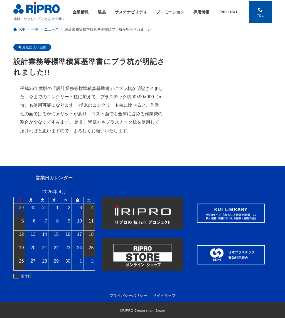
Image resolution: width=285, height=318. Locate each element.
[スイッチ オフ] (260, 12)
